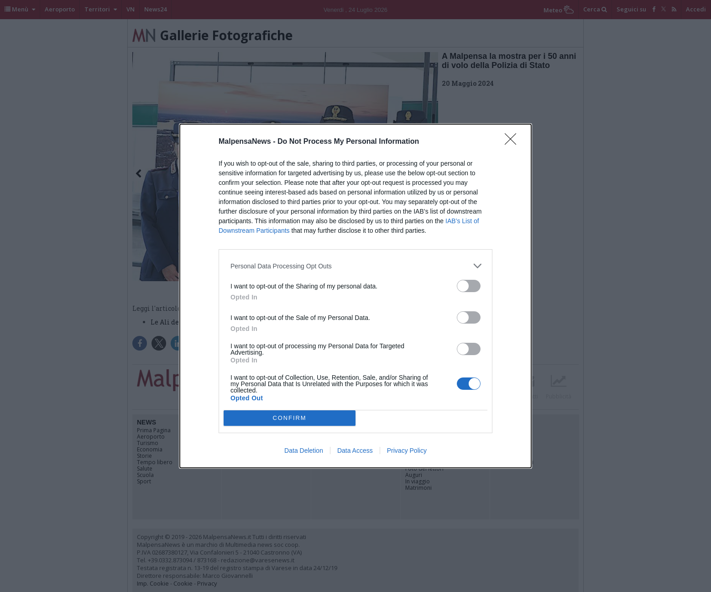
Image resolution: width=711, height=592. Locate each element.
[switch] (469, 286)
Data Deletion (303, 450)
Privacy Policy (407, 450)
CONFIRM (289, 418)
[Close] (513, 142)
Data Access (355, 450)
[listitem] (355, 266)
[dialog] (355, 296)
